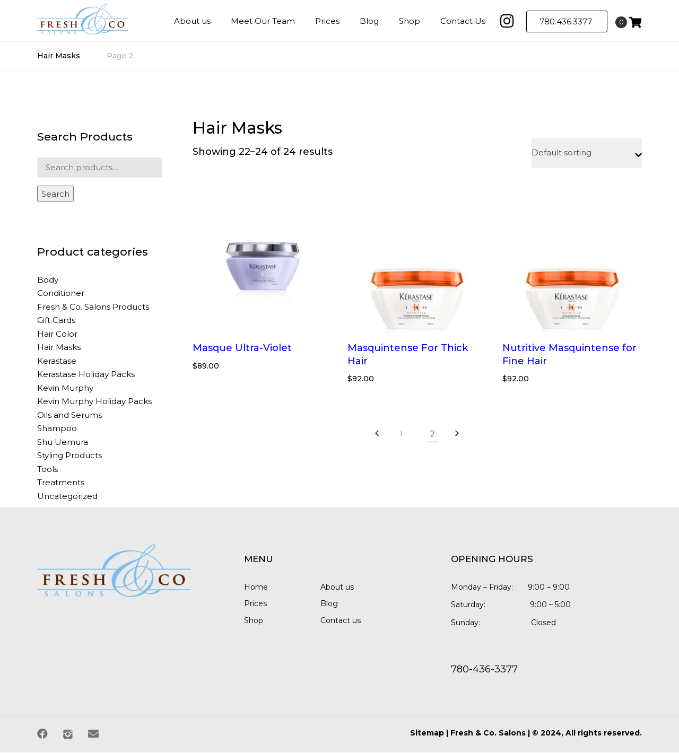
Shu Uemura (62, 442)
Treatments (60, 483)
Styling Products (69, 456)
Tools (47, 469)
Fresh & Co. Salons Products (93, 307)
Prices (255, 604)
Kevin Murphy (65, 388)
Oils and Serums (69, 415)
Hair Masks (58, 56)
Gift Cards (56, 321)
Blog (329, 604)
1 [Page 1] (401, 434)
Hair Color (57, 334)
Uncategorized (67, 496)
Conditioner (60, 293)
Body (47, 280)
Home (256, 587)
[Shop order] (587, 153)
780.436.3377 (566, 21)
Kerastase (56, 361)
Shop (253, 621)
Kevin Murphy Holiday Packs (94, 402)
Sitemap (427, 733)
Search (55, 194)
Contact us (340, 621)
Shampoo (57, 429)
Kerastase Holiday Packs (86, 375)
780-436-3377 (484, 670)
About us (337, 587)
